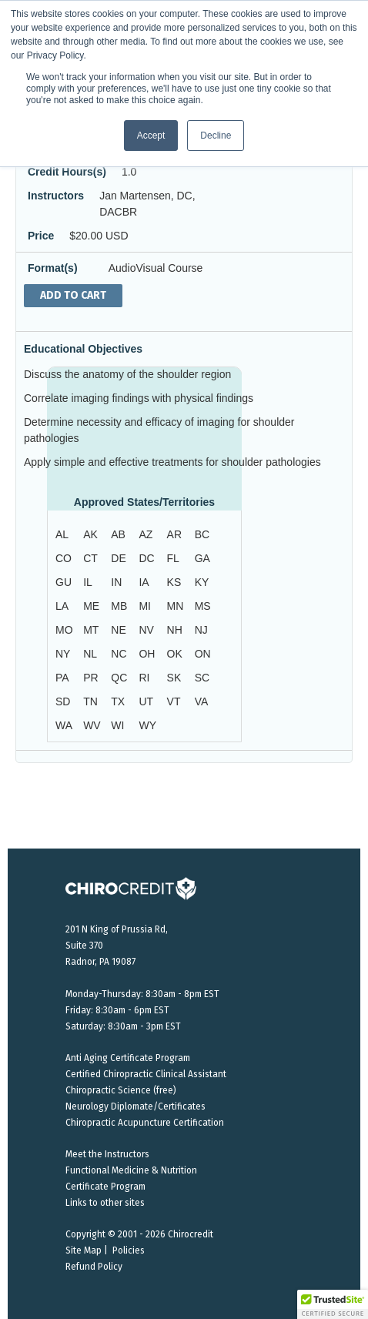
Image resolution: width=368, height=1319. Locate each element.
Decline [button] (215, 135)
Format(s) (53, 268)
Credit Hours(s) (67, 172)
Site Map (83, 1250)
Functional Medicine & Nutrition (131, 1170)
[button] (332, 1304)
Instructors (56, 195)
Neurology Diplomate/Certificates (135, 1106)
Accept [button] (151, 135)
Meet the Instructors (107, 1154)
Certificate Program (105, 1186)
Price (41, 235)
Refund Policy (93, 1266)
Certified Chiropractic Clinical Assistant (145, 1074)
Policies (128, 1250)
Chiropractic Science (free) (120, 1090)
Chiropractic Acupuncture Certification (144, 1122)
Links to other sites (105, 1202)
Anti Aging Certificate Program (127, 1058)
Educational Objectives (83, 349)
